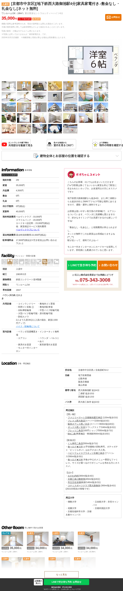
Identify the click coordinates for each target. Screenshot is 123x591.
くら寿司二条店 (75, 444)
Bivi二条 (72, 434)
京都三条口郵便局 (76, 479)
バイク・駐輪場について (28, 327)
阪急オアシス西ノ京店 (78, 424)
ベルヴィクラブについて (28, 230)
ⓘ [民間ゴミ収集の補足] (33, 308)
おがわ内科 (73, 476)
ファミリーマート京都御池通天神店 (85, 418)
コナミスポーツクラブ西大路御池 (84, 486)
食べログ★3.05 (75, 447)
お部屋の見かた (38, 582)
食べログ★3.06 (75, 460)
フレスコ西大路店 (76, 421)
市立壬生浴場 (74, 483)
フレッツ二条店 (75, 431)
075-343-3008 (67, 587)
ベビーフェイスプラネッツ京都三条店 (86, 454)
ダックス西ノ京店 (76, 428)
